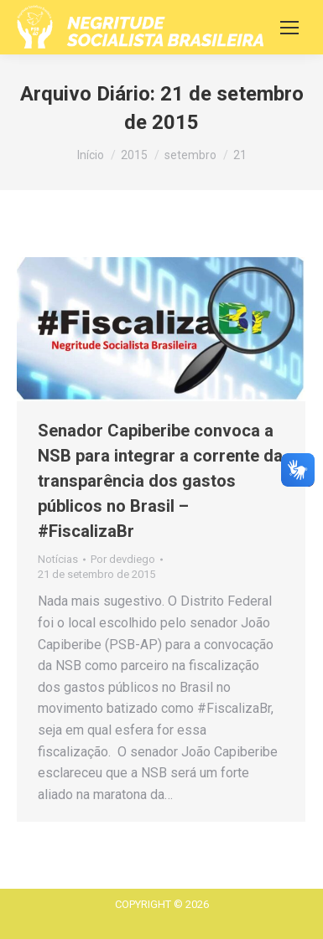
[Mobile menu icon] (289, 27)
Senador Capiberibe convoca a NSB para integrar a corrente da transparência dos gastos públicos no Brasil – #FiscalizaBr (160, 480)
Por (123, 559)
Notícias (58, 559)
